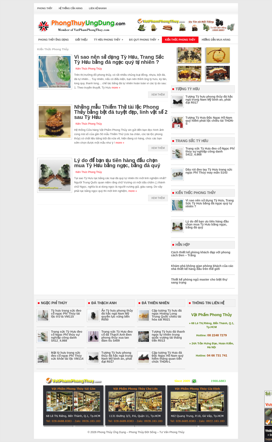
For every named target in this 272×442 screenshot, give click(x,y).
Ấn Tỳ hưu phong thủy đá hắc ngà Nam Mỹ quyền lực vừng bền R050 (117, 315)
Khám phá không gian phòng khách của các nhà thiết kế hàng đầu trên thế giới (202, 267)
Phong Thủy (44, 8)
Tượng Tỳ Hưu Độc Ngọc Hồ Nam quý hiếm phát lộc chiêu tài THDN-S (210, 120)
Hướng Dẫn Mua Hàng (216, 39)
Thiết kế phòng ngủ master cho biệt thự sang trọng (199, 281)
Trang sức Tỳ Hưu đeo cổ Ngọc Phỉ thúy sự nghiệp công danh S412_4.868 (210, 151)
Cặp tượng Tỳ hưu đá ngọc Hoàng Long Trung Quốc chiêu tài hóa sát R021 (167, 315)
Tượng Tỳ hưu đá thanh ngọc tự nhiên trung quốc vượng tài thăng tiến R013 (168, 336)
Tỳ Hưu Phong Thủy (110, 38)
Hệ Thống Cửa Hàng (70, 8)
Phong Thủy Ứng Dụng (53, 39)
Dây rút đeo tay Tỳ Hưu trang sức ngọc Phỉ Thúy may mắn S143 (209, 171)
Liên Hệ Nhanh (98, 8)
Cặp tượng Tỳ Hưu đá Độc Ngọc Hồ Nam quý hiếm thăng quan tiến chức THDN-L (167, 357)
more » (116, 87)
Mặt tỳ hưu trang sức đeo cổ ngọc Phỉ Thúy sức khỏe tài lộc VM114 (67, 355)
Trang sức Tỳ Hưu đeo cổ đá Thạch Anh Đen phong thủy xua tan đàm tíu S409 (117, 336)
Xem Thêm (158, 94)
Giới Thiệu (81, 39)
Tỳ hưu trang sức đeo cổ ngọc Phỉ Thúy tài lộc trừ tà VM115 (66, 313)
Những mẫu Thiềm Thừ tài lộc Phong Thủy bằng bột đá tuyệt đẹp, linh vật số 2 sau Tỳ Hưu (120, 112)
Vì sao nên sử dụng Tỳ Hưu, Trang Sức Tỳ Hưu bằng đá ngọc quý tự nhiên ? (119, 59)
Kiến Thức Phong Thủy (180, 39)
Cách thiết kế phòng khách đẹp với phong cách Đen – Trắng (200, 254)
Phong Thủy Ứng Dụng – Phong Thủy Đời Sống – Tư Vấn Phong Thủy (140, 432)
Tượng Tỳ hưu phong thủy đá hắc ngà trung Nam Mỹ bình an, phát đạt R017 (209, 99)
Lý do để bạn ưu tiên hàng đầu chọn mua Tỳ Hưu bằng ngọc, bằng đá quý (117, 162)
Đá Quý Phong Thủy (145, 38)
